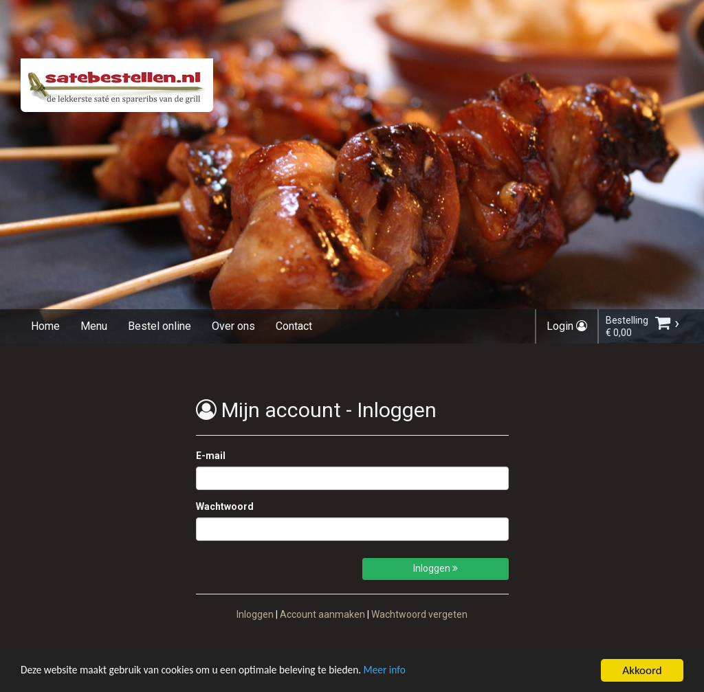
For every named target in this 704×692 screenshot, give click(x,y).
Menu (93, 326)
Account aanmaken (322, 614)
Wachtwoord (225, 506)
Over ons (233, 326)
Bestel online (159, 326)
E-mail (211, 455)
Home (45, 326)
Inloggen (435, 568)
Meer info (422, 672)
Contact (294, 326)
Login (567, 326)
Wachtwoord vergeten (419, 614)
